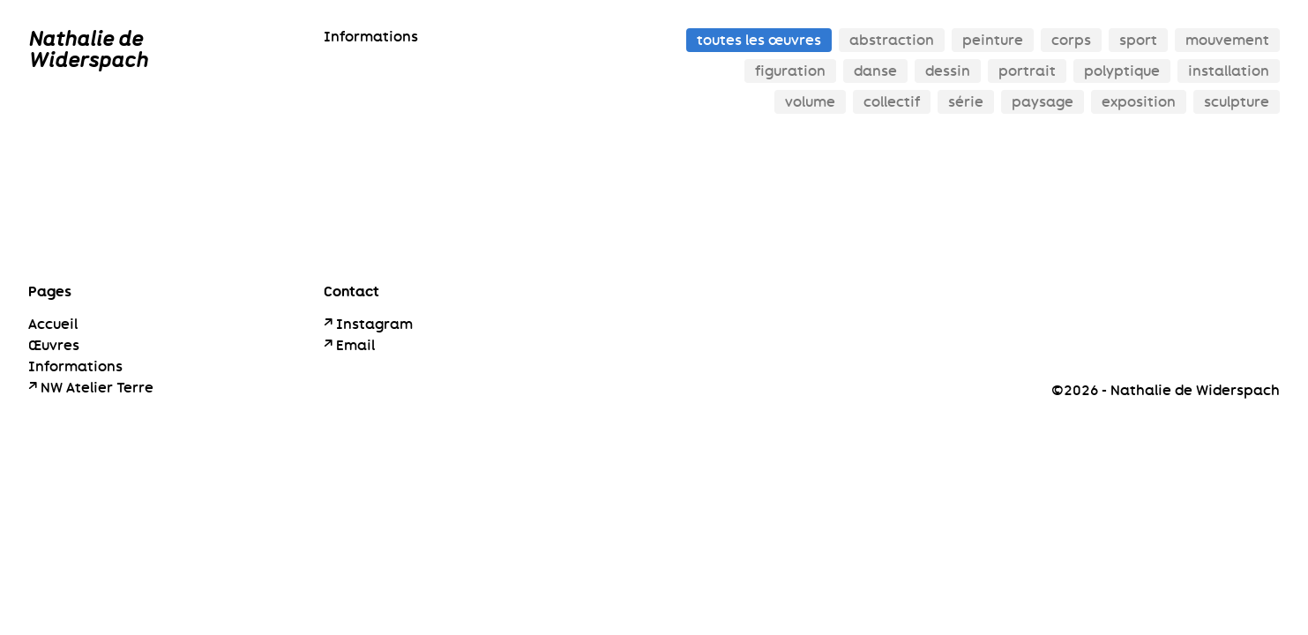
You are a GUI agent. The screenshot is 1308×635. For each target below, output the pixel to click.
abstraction (891, 40)
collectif (891, 101)
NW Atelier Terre (97, 387)
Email (355, 345)
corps (1071, 40)
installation (1228, 71)
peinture (992, 40)
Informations (371, 36)
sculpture (1236, 101)
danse (875, 71)
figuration (790, 71)
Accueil (53, 324)
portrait (1027, 71)
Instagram (374, 324)
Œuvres (53, 345)
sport (1138, 40)
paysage (1042, 101)
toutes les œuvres (759, 40)
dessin (947, 71)
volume (810, 101)
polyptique (1122, 71)
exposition (1139, 101)
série (965, 101)
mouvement (1227, 40)
